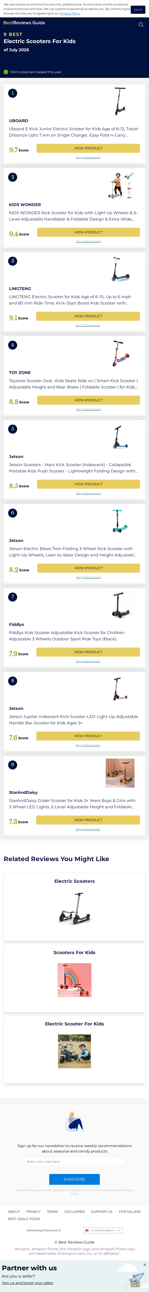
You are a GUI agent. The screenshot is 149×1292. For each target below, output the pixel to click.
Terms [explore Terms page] (52, 1212)
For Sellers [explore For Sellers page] (130, 1212)
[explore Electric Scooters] (74, 906)
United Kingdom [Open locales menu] (102, 1230)
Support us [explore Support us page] (101, 1212)
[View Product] (74, 124)
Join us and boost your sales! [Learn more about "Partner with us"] (27, 1283)
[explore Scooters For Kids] (74, 978)
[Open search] (141, 24)
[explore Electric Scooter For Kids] (74, 1049)
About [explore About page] (14, 1212)
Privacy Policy (70, 13)
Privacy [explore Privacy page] (33, 1212)
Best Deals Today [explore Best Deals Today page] (24, 1219)
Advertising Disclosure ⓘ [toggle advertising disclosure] (44, 1230)
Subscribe (74, 1179)
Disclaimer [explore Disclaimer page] (75, 1212)
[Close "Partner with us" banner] (144, 1264)
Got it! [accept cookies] (138, 9)
